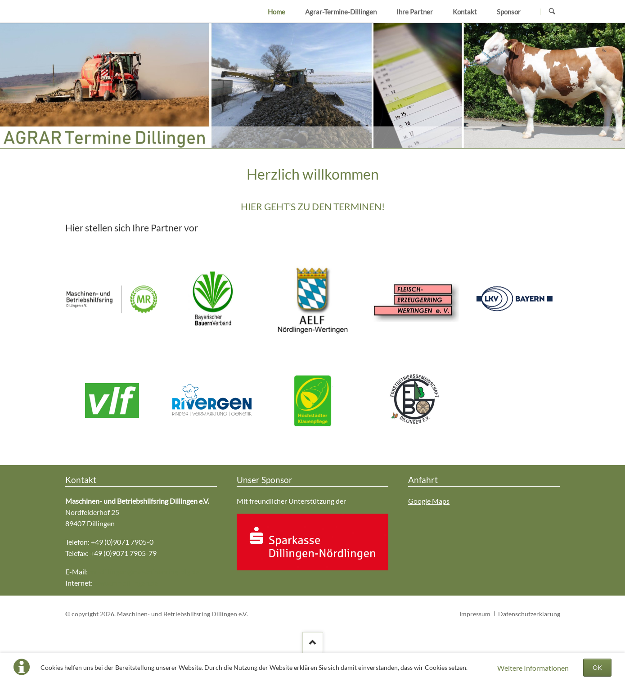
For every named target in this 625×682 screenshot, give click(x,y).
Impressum (474, 614)
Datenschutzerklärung (529, 614)
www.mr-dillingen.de (126, 582)
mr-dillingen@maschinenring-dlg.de (144, 571)
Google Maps (429, 501)
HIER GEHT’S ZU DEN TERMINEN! (313, 206)
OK (597, 667)
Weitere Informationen (533, 668)
